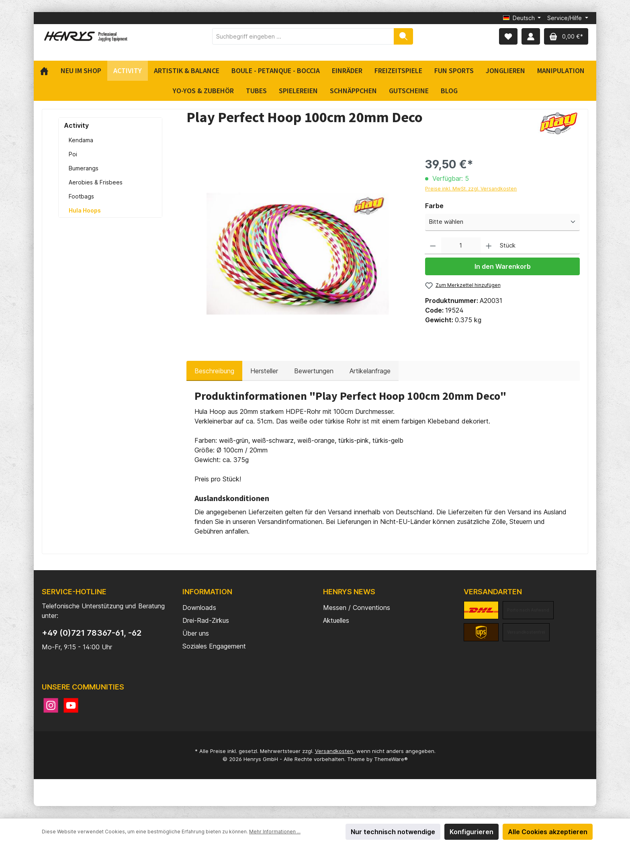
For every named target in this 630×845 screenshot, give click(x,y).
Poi (73, 154)
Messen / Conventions (356, 608)
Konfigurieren (471, 832)
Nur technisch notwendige (393, 832)
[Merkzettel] (508, 36)
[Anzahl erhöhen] (489, 246)
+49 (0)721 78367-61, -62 (91, 633)
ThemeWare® (391, 759)
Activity (76, 125)
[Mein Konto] (531, 36)
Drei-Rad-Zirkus (205, 620)
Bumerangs (83, 168)
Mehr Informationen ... (275, 832)
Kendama (81, 140)
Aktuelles (336, 620)
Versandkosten (334, 751)
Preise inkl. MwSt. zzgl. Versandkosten (471, 189)
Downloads (199, 608)
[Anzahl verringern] (433, 246)
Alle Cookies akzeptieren (547, 832)
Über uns (195, 633)
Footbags (81, 196)
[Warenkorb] (566, 36)
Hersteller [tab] (264, 371)
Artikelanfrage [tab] (370, 371)
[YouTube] (71, 705)
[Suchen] (403, 36)
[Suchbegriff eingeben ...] (303, 36)
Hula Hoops (85, 210)
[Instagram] (51, 705)
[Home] (47, 71)
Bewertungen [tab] (313, 371)
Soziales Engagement (214, 646)
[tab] (214, 371)
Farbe (434, 206)
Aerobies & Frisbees (96, 182)
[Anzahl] (461, 246)
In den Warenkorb (503, 266)
